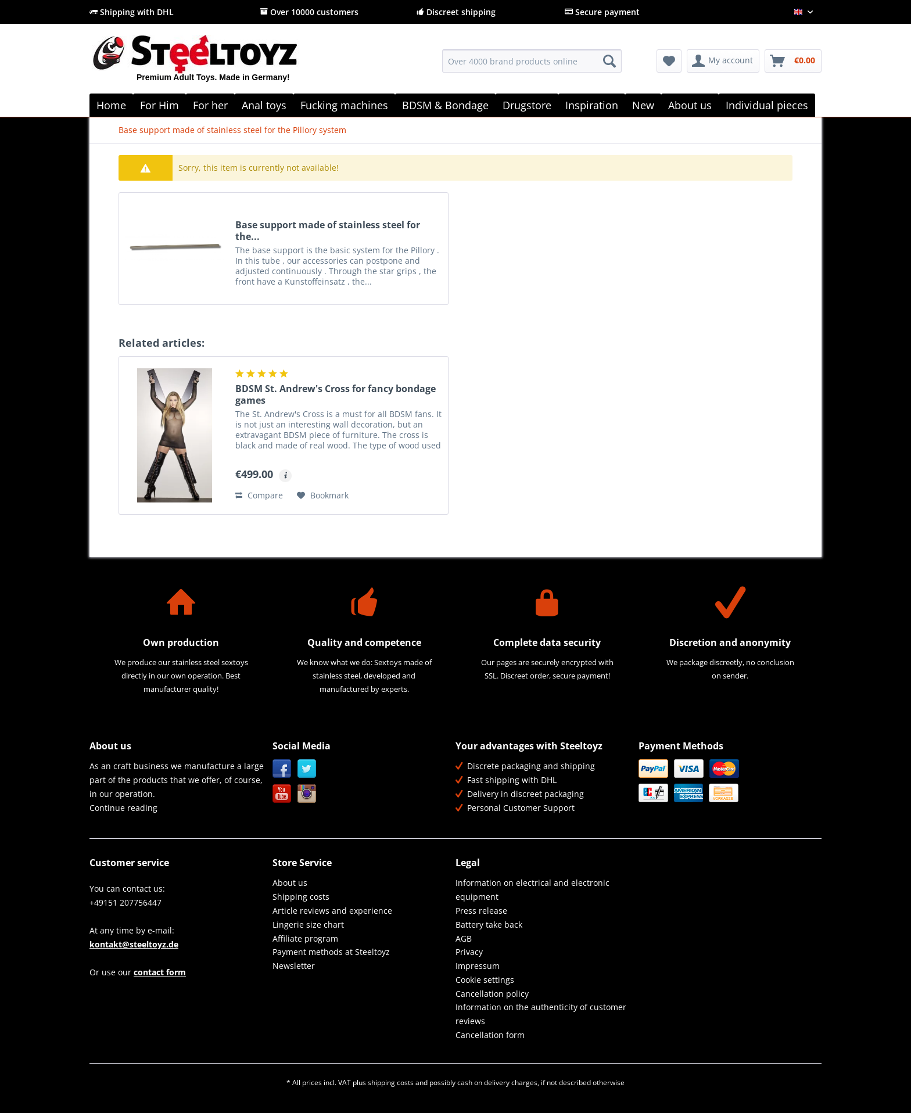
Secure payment (602, 11)
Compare (259, 495)
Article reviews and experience (332, 910)
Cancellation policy (492, 993)
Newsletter (293, 965)
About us (289, 882)
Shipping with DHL (131, 11)
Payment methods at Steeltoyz (331, 951)
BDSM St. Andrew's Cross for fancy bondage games (335, 394)
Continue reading (123, 807)
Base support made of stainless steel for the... (327, 230)
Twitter (307, 768)
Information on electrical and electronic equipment (532, 889)
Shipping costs (300, 896)
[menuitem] (532, 66)
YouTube (282, 793)
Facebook (282, 768)
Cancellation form (490, 1034)
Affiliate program (305, 938)
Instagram (307, 793)
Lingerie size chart (308, 924)
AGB (464, 938)
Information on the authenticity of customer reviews (541, 1013)
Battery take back (489, 924)
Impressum (478, 965)
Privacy (469, 951)
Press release (481, 910)
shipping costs (391, 1082)
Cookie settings (485, 979)
